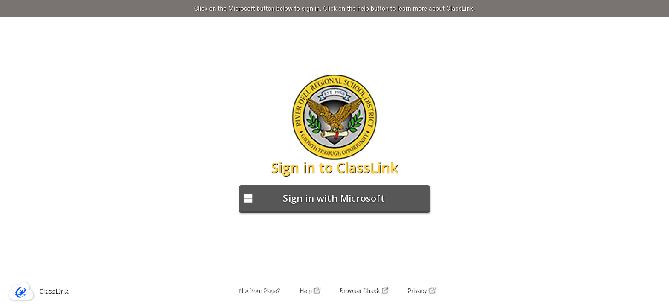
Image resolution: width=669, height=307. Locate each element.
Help (309, 290)
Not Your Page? (259, 290)
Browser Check (363, 290)
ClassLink (53, 291)
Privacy (421, 290)
